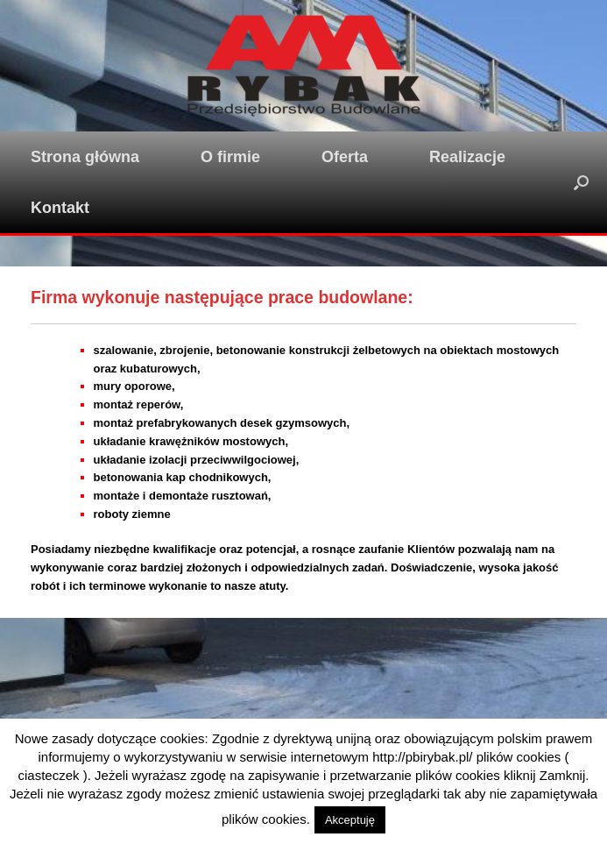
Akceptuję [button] (350, 819)
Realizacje (467, 157)
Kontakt (60, 207)
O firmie (230, 157)
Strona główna (85, 157)
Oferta (344, 157)
